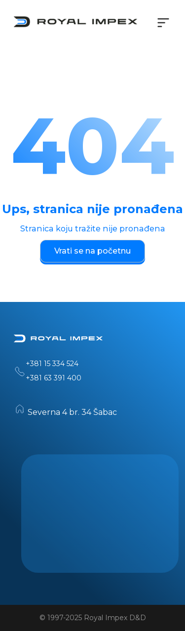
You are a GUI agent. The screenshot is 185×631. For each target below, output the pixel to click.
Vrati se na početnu (92, 251)
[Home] (58, 340)
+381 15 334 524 (52, 363)
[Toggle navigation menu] (163, 22)
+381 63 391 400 (53, 377)
